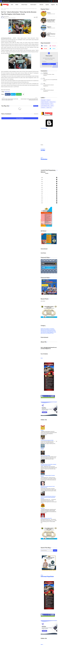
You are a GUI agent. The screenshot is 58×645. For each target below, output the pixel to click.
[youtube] (53, 1)
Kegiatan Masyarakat (44, 101)
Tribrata (42, 430)
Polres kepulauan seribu (45, 105)
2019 (49, 191)
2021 (49, 187)
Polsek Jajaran (33, 4)
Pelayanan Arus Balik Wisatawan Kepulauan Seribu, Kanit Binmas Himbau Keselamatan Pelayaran (48, 497)
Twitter (14, 94)
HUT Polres (52, 333)
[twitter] (51, 1)
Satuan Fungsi (24, 4)
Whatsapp (19, 94)
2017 (49, 195)
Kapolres (48, 100)
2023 (49, 183)
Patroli (46, 329)
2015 (49, 198)
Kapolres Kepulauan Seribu (51, 34)
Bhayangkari (43, 100)
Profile (16, 4)
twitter (54, 48)
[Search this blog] (47, 550)
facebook (45, 45)
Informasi (41, 4)
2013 (49, 202)
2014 (49, 200)
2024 (49, 181)
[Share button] (23, 94)
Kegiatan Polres (6, 8)
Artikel (43, 150)
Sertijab (48, 333)
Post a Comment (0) (19, 118)
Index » (42, 157)
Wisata (52, 105)
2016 (49, 197)
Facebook (8, 94)
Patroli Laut (45, 333)
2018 (49, 193)
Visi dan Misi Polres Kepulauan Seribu (51, 20)
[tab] (12, 5)
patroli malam (52, 329)
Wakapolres (52, 332)
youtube (45, 48)
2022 (49, 185)
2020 (49, 189)
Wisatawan (43, 107)
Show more (35, 105)
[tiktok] (57, 1)
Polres (52, 103)
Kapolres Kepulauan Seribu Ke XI (46, 518)
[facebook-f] (49, 1)
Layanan (47, 4)
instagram (54, 45)
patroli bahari (51, 330)
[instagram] (55, 1)
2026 (49, 177)
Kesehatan (44, 159)
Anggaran (53, 4)
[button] (57, 5)
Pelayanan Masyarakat (45, 103)
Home (12, 4)
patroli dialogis (47, 332)
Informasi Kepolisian (47, 576)
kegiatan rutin (49, 107)
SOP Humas (43, 508)
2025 (49, 179)
